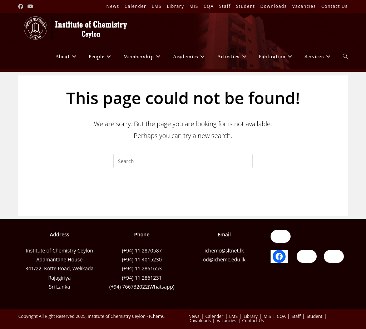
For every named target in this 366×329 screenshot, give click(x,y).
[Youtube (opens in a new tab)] (30, 6)
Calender (136, 6)
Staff (225, 6)
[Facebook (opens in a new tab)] (21, 6)
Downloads (273, 6)
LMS (157, 6)
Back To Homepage (183, 197)
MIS (193, 6)
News (113, 6)
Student (245, 6)
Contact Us (334, 6)
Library (175, 6)
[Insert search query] (183, 161)
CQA (209, 6)
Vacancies (304, 6)
